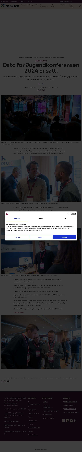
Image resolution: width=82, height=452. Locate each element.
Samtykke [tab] (17, 218)
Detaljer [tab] (41, 218)
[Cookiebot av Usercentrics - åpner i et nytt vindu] (69, 214)
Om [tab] (65, 218)
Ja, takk (64, 237)
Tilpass (41, 237)
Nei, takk (17, 237)
